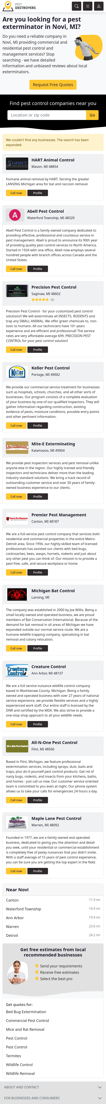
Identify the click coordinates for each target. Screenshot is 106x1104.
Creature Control (48, 666)
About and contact (21, 1087)
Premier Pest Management (58, 515)
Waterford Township (53, 908)
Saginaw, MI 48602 (46, 293)
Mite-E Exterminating (53, 444)
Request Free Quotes (53, 84)
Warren (53, 926)
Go (92, 115)
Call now (16, 193)
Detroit (53, 935)
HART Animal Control (52, 160)
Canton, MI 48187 (45, 521)
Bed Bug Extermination (26, 1011)
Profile (37, 193)
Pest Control (16, 1038)
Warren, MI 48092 (45, 825)
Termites (13, 1055)
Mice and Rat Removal (25, 1029)
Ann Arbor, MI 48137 (47, 673)
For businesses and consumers (31, 1098)
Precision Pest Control (53, 287)
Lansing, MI (40, 597)
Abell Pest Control (45, 211)
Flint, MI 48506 (42, 749)
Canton (53, 900)
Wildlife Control (19, 1064)
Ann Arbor (53, 917)
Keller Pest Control (50, 368)
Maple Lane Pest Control (56, 818)
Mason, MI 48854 (44, 166)
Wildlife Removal (20, 1073)
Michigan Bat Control (53, 590)
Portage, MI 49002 (45, 374)
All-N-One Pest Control (54, 742)
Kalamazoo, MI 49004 (48, 450)
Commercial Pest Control (27, 1020)
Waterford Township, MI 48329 (51, 218)
